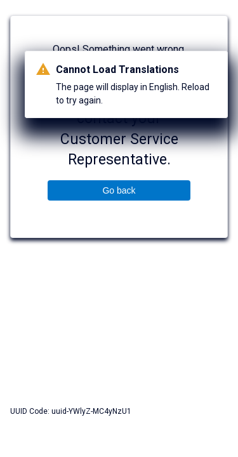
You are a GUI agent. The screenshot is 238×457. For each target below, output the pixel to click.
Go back (118, 190)
